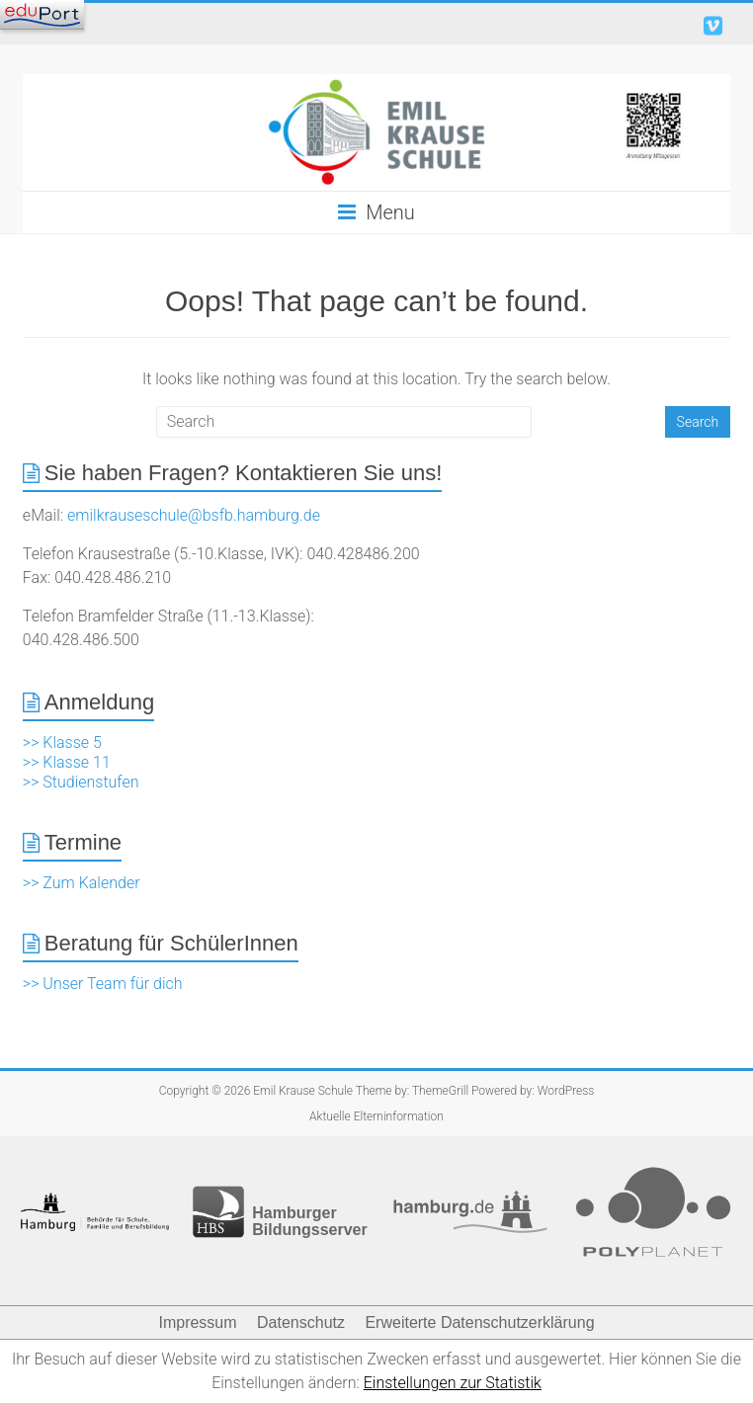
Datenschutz (301, 1322)
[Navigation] (42, 15)
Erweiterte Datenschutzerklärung (479, 1322)
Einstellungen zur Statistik (453, 1382)
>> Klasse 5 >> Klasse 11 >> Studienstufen (81, 762)
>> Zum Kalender (81, 882)
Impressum (197, 1322)
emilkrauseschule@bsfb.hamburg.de (193, 515)
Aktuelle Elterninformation (376, 1116)
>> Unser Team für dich (103, 983)
